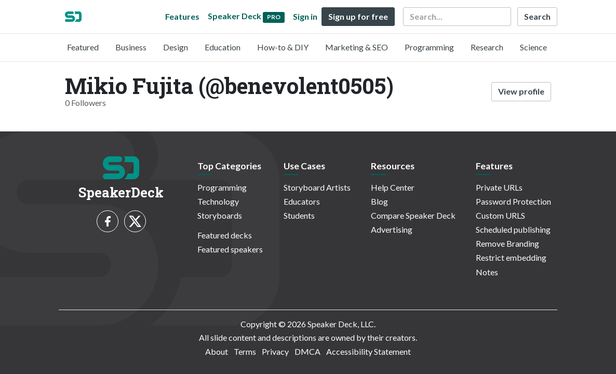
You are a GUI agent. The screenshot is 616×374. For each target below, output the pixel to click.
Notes (487, 272)
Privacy (275, 351)
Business (130, 47)
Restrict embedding (511, 257)
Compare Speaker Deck (413, 215)
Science (533, 47)
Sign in (305, 16)
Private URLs (499, 187)
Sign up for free (358, 16)
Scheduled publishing (513, 229)
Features (182, 16)
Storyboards (219, 215)
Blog (379, 201)
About (216, 351)
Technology (218, 201)
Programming (429, 47)
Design (175, 47)
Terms (245, 351)
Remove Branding (507, 243)
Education (222, 47)
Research (487, 47)
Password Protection (513, 201)
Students (299, 215)
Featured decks (224, 235)
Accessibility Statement (368, 351)
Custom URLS (500, 215)
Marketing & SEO (356, 47)
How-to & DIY (283, 47)
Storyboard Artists (317, 187)
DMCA (307, 351)
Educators (302, 201)
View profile (521, 91)
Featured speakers (230, 249)
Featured (83, 47)
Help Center (392, 187)
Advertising (391, 229)
